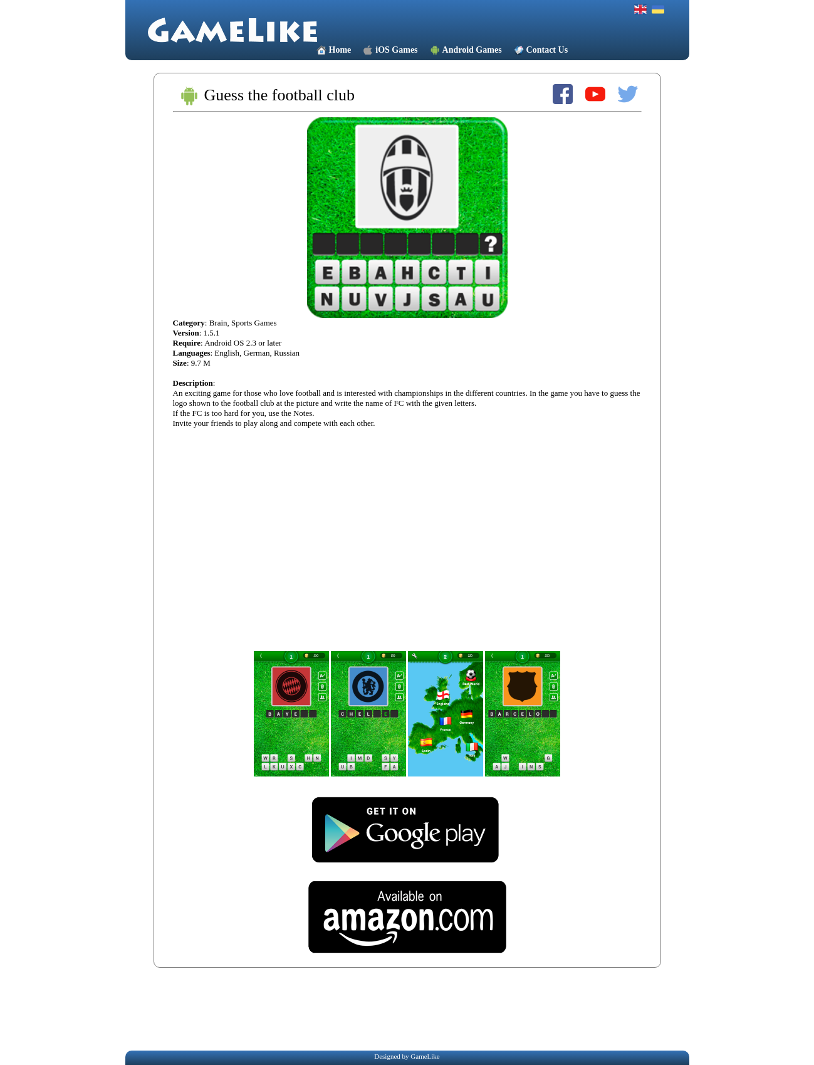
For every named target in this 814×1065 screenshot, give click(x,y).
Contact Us (547, 50)
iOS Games (396, 50)
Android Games (472, 50)
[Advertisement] (410, 1008)
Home (340, 50)
